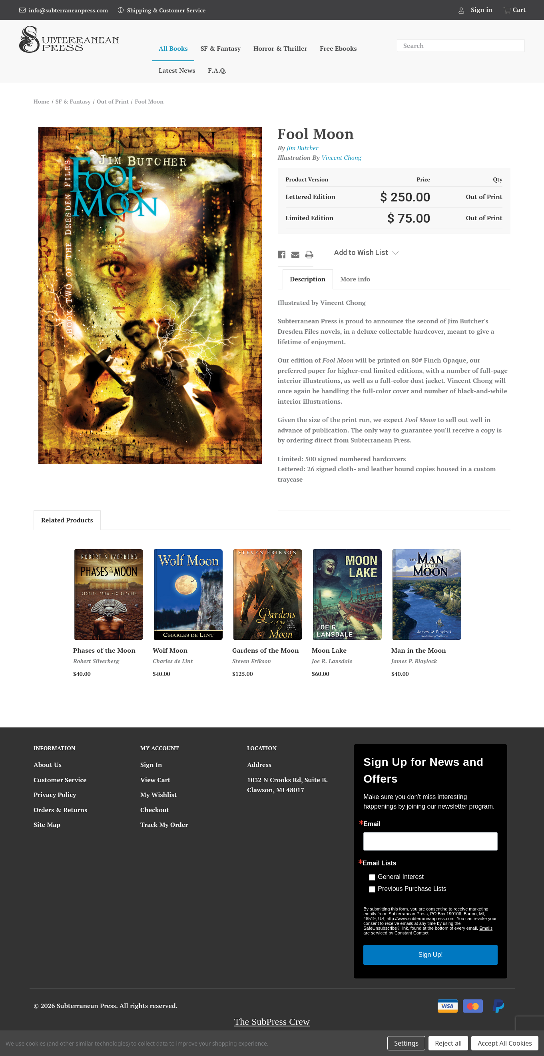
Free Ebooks (338, 48)
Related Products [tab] (67, 520)
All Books (173, 48)
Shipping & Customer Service (166, 10)
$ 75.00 (408, 218)
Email (372, 824)
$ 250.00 (405, 197)
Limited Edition (310, 217)
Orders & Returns (60, 809)
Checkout (154, 809)
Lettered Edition (311, 196)
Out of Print (484, 196)
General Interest (401, 876)
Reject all (448, 1043)
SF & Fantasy (221, 48)
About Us (48, 764)
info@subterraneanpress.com (68, 10)
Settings (406, 1043)
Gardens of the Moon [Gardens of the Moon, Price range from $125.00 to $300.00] (265, 650)
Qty (497, 179)
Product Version (307, 179)
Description (307, 279)
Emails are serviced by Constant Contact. (427, 930)
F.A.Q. (217, 70)
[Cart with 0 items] (513, 10)
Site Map (47, 824)
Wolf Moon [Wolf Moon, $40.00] (170, 650)
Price (423, 179)
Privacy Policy (55, 794)
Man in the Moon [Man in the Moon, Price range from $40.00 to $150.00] (418, 650)
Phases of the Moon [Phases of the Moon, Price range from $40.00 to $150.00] (104, 650)
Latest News (177, 70)
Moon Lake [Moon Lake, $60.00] (329, 650)
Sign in (481, 9)
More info (355, 279)
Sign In (151, 764)
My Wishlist (158, 794)
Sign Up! (430, 954)
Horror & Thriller (280, 48)
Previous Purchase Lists (412, 888)
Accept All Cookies (505, 1043)
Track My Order (164, 824)
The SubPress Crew (272, 1021)
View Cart (155, 779)
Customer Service (60, 779)
